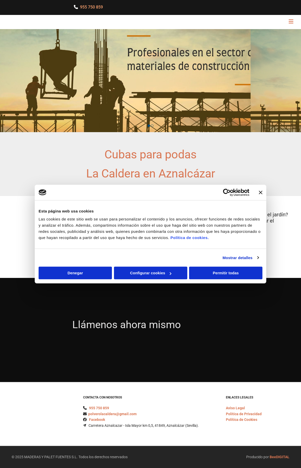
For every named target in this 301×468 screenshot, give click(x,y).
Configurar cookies (150, 273)
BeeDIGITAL (279, 457)
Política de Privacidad (244, 414)
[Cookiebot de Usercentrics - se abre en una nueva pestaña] (226, 192)
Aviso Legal (235, 408)
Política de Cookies (241, 420)
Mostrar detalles (238, 258)
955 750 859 (91, 7)
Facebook (97, 420)
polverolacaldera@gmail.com (112, 414)
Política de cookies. (189, 237)
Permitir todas (226, 273)
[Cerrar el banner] (260, 192)
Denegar (75, 273)
